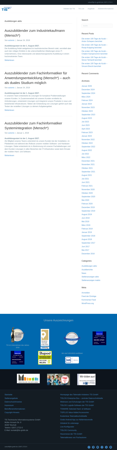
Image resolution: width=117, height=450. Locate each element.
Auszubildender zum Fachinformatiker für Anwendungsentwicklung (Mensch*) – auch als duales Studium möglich (37, 78)
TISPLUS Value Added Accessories (74, 412)
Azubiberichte (87, 270)
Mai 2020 (85, 200)
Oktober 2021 (87, 168)
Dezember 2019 (88, 207)
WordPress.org (88, 303)
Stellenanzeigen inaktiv (91, 280)
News (84, 273)
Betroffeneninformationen (15, 409)
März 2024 (86, 97)
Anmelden (86, 293)
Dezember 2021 (88, 161)
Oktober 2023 (87, 111)
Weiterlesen (9, 60)
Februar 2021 (87, 186)
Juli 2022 (85, 154)
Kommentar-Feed (89, 300)
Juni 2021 (85, 182)
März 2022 (86, 157)
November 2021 (88, 164)
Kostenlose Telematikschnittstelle (73, 416)
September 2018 (88, 236)
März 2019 (86, 225)
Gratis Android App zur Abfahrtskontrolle (76, 420)
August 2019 (87, 214)
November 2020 (88, 189)
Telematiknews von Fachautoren (73, 437)
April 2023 (86, 129)
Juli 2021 (85, 179)
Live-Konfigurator (67, 427)
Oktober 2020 (87, 193)
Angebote (91, 9)
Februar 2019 (87, 229)
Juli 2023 (85, 122)
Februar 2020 (87, 204)
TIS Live (81, 9)
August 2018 (87, 239)
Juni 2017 (85, 247)
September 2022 (88, 147)
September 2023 (88, 115)
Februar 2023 (87, 132)
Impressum (9, 405)
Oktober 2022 (87, 143)
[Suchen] (97, 26)
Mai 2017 (85, 250)
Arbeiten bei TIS (69, 9)
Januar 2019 (87, 232)
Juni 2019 (85, 218)
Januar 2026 (87, 86)
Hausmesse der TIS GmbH (71, 434)
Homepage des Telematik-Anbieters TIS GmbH (79, 395)
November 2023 (88, 107)
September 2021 (88, 172)
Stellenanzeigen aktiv (90, 277)
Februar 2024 (87, 100)
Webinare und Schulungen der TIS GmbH (77, 402)
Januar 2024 (87, 104)
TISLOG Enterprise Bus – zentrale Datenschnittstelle (81, 398)
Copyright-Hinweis (12, 412)
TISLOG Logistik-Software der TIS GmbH (77, 405)
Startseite (8, 395)
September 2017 (88, 243)
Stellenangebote (11, 398)
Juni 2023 (85, 125)
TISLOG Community (68, 430)
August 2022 (87, 150)
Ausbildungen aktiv (89, 266)
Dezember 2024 (88, 90)
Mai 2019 (85, 221)
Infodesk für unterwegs (69, 423)
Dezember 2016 (88, 254)
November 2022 (88, 140)
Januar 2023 (87, 136)
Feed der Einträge (89, 296)
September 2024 (88, 93)
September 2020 (88, 197)
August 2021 (87, 175)
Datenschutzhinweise (13, 402)
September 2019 (88, 211)
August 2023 (87, 118)
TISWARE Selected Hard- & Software (75, 409)
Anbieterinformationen (106, 9)
